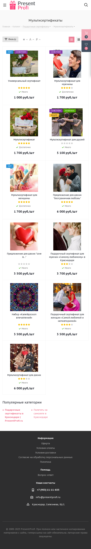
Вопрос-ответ (45, 475)
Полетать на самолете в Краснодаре (41, 413)
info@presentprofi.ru (48, 497)
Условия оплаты (45, 448)
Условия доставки (45, 452)
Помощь (45, 469)
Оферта (45, 443)
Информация (45, 438)
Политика (45, 461)
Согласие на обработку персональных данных (45, 457)
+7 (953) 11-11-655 (48, 489)
